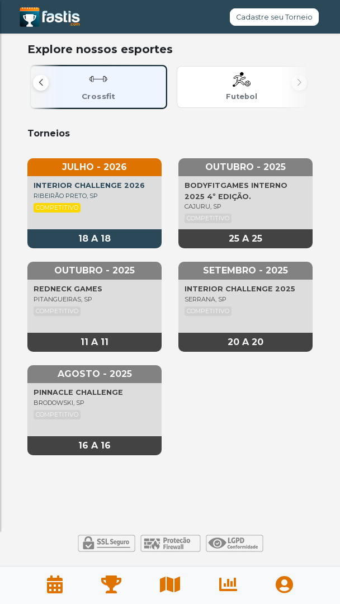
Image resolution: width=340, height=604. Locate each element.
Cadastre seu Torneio (274, 17)
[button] (41, 83)
